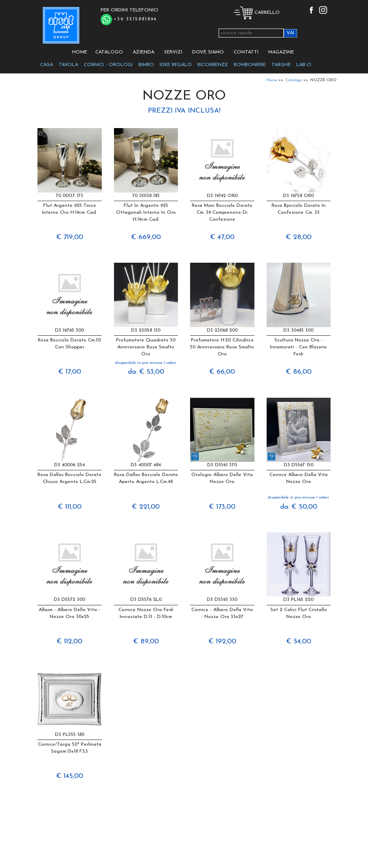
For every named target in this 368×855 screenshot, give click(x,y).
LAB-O (303, 64)
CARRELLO (256, 12)
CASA (46, 64)
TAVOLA (68, 64)
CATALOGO (109, 52)
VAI (290, 33)
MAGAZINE (281, 52)
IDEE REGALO (176, 64)
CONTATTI (246, 52)
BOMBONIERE (250, 64)
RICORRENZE (212, 64)
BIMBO (146, 64)
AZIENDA (143, 52)
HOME (79, 52)
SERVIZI (173, 52)
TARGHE (281, 64)
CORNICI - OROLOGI (108, 64)
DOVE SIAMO (208, 52)
